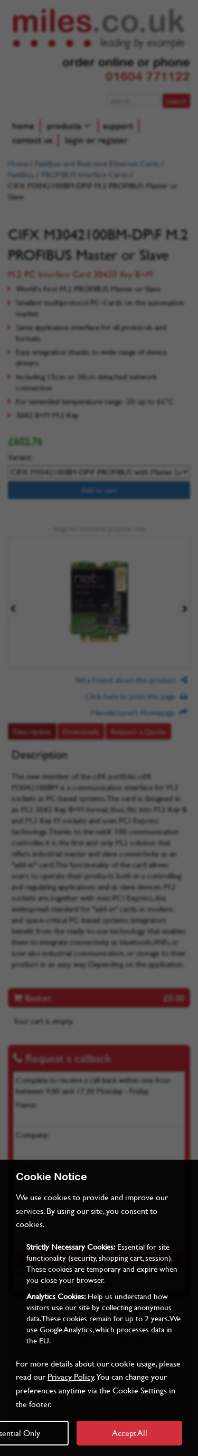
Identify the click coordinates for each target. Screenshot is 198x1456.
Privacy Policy (71, 1376)
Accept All (129, 1433)
